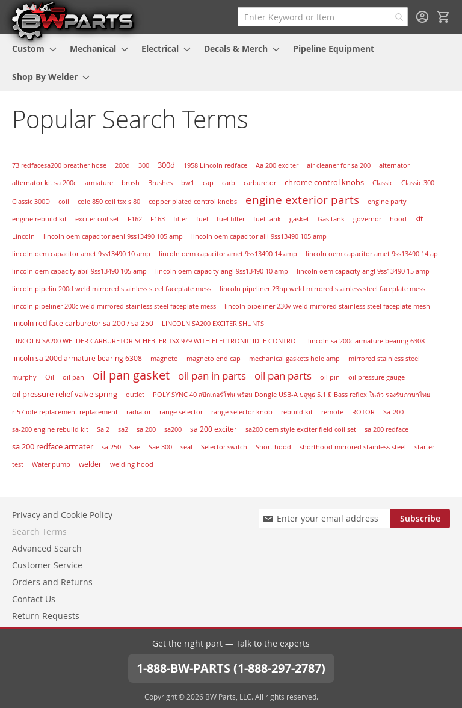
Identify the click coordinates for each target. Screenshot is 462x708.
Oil (49, 377)
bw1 (187, 183)
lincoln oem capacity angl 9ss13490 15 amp (363, 271)
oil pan (73, 377)
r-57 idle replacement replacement (65, 412)
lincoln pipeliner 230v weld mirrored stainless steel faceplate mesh (327, 306)
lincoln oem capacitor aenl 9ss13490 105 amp (113, 236)
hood (398, 219)
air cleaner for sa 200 (339, 165)
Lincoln (23, 236)
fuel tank (267, 219)
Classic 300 (417, 183)
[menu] (231, 62)
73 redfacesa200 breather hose (59, 165)
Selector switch (224, 447)
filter (180, 219)
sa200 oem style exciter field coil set (300, 429)
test (17, 464)
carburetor (260, 183)
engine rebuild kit (39, 218)
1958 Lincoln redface (215, 165)
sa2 (123, 429)
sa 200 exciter (213, 429)
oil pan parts (283, 376)
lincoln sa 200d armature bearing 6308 (77, 358)
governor (367, 219)
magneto (164, 358)
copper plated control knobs (193, 201)
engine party (387, 201)
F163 (157, 219)
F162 (135, 219)
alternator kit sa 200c (44, 183)
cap (208, 183)
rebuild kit (297, 412)
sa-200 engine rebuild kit (50, 429)
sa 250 (111, 447)
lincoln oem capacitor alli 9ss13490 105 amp (259, 236)
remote (332, 411)
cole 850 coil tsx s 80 (109, 201)
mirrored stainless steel (384, 358)
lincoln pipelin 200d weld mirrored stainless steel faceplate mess (111, 289)
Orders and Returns (52, 582)
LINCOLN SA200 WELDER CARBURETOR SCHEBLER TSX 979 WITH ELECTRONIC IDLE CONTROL (156, 340)
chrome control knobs (324, 182)
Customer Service (47, 565)
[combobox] (323, 16)
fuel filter (231, 219)
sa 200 (146, 429)
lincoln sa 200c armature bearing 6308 (366, 341)
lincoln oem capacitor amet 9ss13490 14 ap (372, 254)
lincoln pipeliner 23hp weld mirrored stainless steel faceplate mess (322, 289)
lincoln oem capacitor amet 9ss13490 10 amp (81, 254)
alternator (394, 165)
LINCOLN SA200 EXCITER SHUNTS (213, 323)
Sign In (422, 16)
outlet (135, 394)
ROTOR (363, 412)
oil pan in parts (212, 376)
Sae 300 (160, 447)
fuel (202, 218)
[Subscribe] (420, 518)
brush (131, 183)
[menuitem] (31, 48)
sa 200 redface (386, 429)
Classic (382, 183)
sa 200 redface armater (52, 447)
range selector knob (242, 411)
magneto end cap (213, 358)
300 (143, 165)
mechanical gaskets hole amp (294, 358)
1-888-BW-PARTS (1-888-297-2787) (231, 668)
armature (99, 183)
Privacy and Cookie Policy (62, 514)
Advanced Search (47, 548)
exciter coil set (97, 219)
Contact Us (33, 599)
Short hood (273, 447)
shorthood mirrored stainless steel (353, 446)
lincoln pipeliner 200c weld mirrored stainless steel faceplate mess (114, 305)
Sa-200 (393, 412)
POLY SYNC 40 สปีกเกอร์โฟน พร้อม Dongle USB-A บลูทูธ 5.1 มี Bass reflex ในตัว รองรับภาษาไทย (291, 394)
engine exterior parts (302, 200)
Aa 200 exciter (277, 165)
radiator (138, 412)
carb (228, 183)
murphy (24, 377)
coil (63, 201)
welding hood (131, 464)
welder (90, 464)
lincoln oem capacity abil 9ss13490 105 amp (79, 271)
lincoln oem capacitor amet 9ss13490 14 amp (228, 254)
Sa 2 (103, 429)
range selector (181, 412)
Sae (134, 447)
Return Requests (45, 615)
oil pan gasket (131, 375)
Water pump (51, 464)
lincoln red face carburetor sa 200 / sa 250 (82, 323)
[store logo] (72, 20)
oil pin (330, 376)
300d (166, 165)
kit (419, 219)
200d (122, 165)
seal (186, 447)
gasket (299, 219)
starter (424, 447)
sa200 (173, 429)
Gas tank (331, 219)
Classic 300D (31, 201)
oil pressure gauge (376, 377)
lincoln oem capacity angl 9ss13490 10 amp (221, 271)
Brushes (160, 183)
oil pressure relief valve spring (64, 394)
